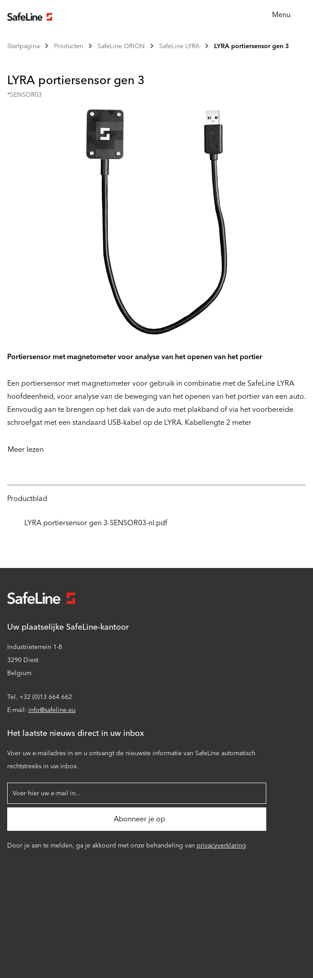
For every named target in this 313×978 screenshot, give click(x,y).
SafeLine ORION (121, 46)
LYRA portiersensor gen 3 (251, 46)
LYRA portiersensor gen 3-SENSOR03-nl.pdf (87, 522)
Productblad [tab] (27, 498)
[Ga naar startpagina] (29, 15)
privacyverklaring (221, 845)
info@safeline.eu (52, 710)
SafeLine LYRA (179, 46)
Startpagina (23, 46)
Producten (68, 46)
